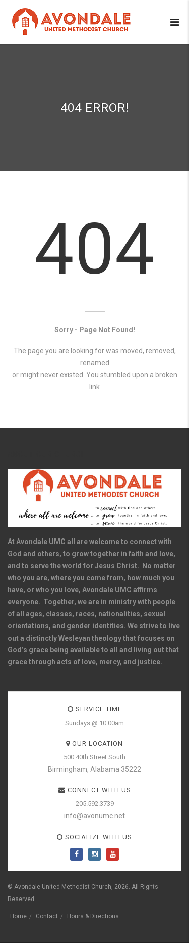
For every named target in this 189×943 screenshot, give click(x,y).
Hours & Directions (93, 916)
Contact (47, 916)
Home (18, 916)
